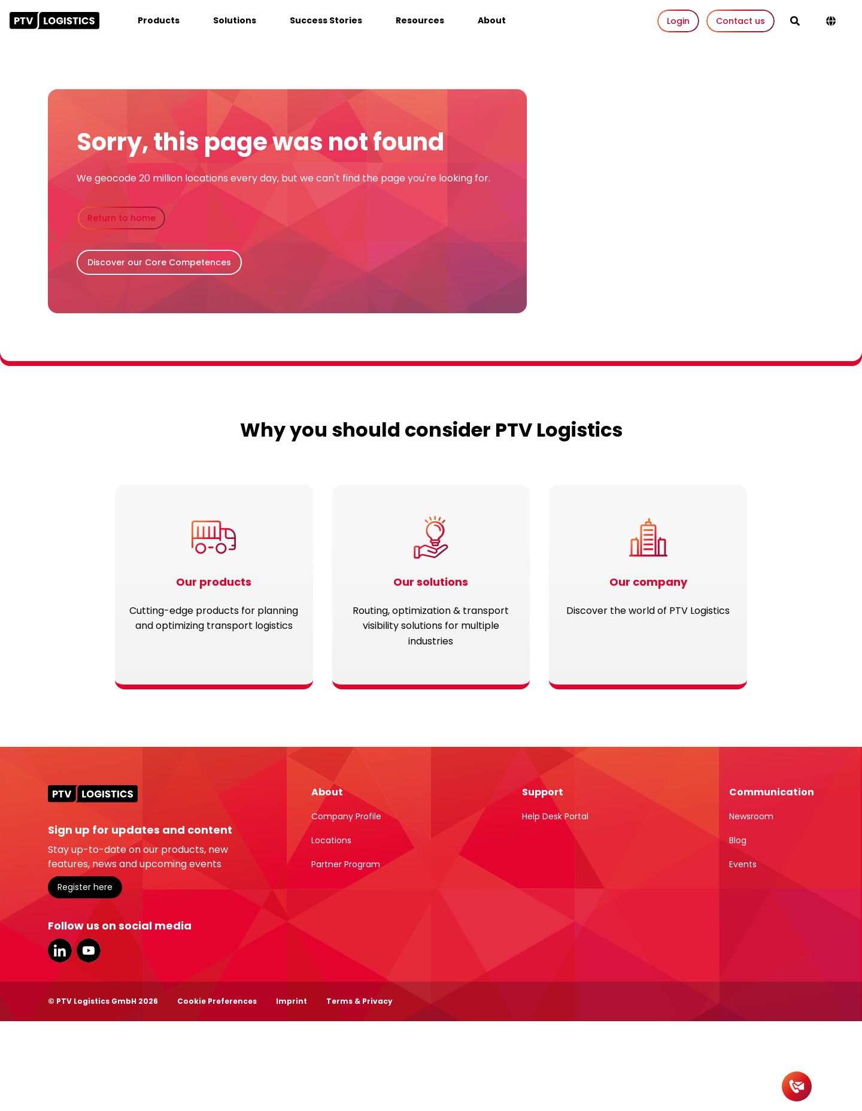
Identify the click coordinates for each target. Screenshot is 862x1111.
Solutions (234, 20)
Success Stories (326, 20)
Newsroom (751, 816)
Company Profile (346, 816)
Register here (85, 887)
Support (542, 792)
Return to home (121, 218)
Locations (331, 840)
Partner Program (345, 864)
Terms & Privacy (359, 1001)
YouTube (89, 950)
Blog (737, 840)
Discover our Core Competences (159, 262)
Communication (771, 792)
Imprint (291, 1001)
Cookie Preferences (217, 1001)
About (492, 20)
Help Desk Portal (555, 816)
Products (159, 20)
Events (743, 864)
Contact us (740, 21)
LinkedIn (60, 950)
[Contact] (797, 1086)
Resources (420, 20)
